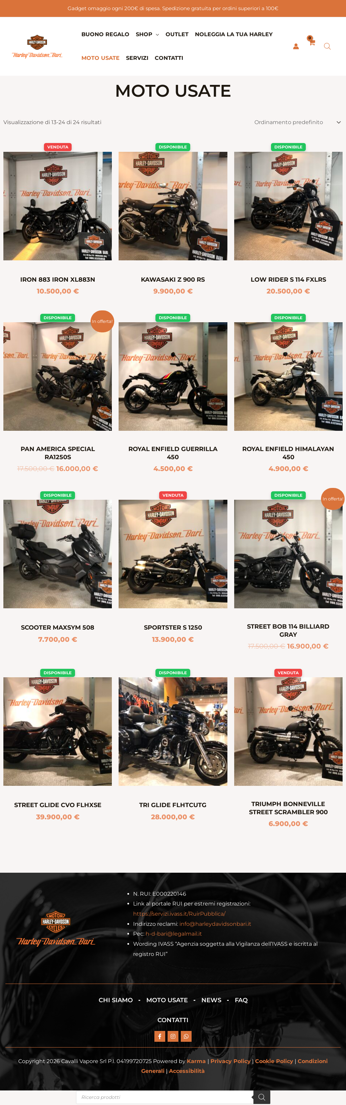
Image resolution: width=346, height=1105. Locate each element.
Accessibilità (187, 1072)
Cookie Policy (274, 1062)
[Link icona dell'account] (296, 46)
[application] (155, 34)
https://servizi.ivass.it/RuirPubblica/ (179, 915)
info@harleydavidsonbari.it (215, 924)
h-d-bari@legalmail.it (174, 935)
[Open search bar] (327, 46)
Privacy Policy (231, 1062)
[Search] (261, 1098)
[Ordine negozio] (296, 122)
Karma (196, 1062)
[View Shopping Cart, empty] (311, 46)
